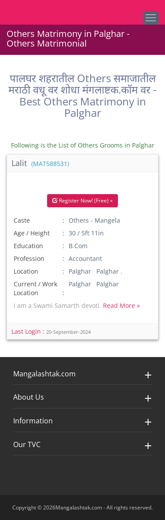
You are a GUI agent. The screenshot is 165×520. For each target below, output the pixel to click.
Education (28, 246)
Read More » (121, 305)
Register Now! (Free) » (82, 200)
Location (26, 271)
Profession (29, 258)
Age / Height (32, 233)
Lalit (40, 163)
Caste (22, 220)
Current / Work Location (35, 288)
